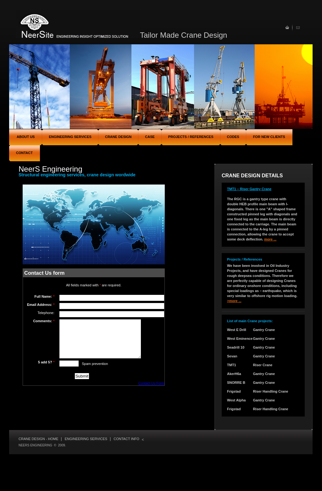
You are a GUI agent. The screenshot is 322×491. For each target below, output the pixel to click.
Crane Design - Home (38, 439)
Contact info (126, 439)
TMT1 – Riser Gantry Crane (249, 189)
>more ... (234, 301)
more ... (270, 239)
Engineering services (86, 439)
